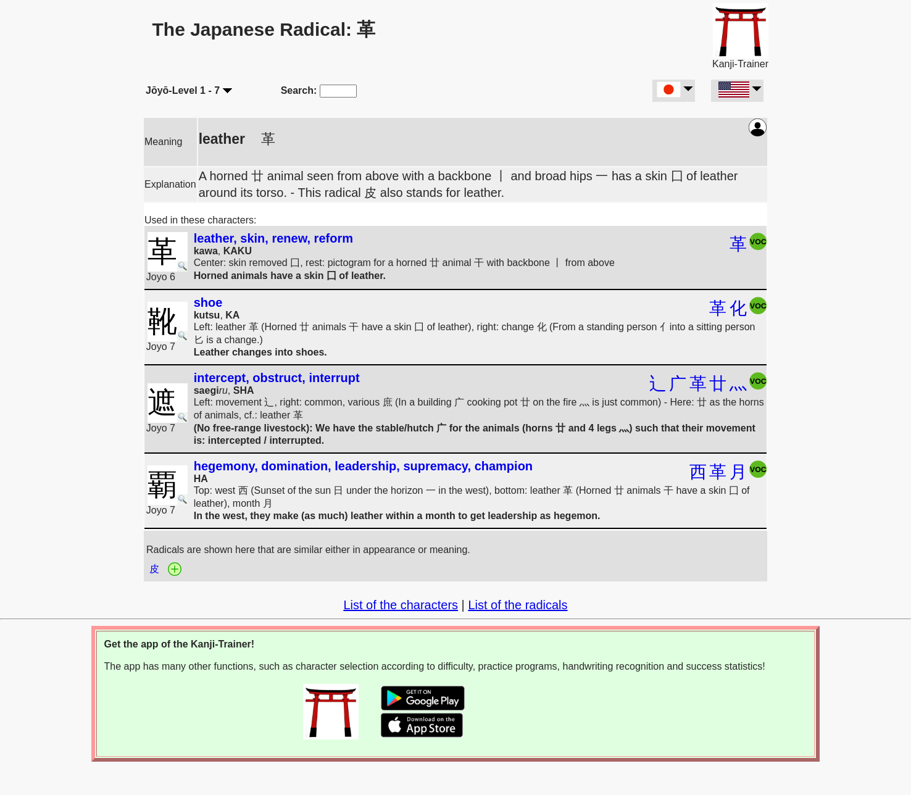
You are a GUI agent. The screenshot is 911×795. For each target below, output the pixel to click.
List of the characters (400, 605)
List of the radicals (517, 605)
